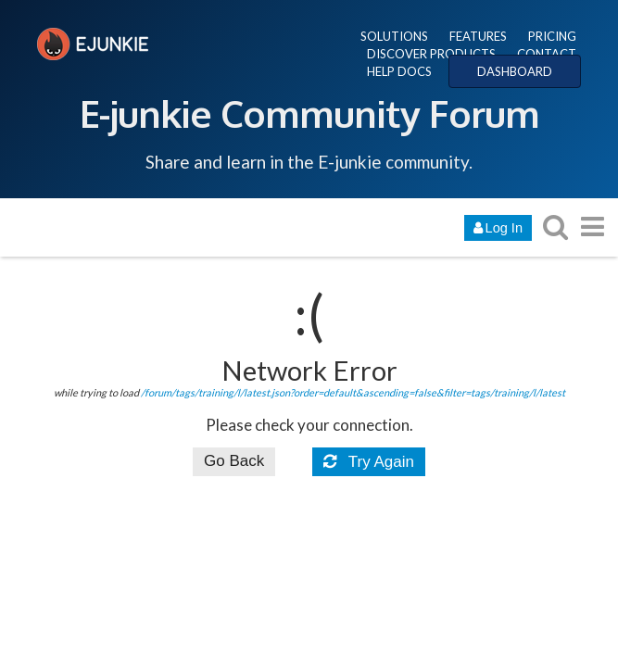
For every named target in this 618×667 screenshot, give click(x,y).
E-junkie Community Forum (309, 113)
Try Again (368, 462)
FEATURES (478, 36)
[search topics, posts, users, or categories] (555, 226)
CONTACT (546, 53)
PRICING (552, 36)
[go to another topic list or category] (592, 226)
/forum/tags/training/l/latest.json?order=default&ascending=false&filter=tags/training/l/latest (353, 392)
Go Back (234, 461)
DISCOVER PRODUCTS (431, 53)
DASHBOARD (514, 71)
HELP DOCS (399, 71)
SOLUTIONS (394, 36)
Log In (498, 227)
